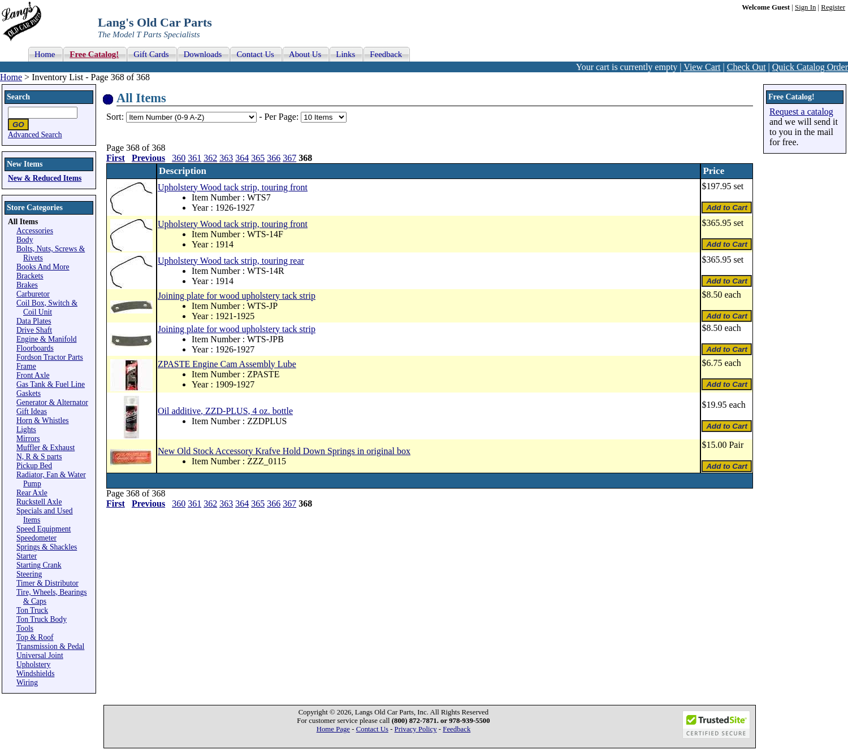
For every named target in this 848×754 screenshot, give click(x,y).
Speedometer (36, 538)
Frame (26, 366)
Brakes (27, 285)
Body (24, 240)
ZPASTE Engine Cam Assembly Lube (227, 364)
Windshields (35, 673)
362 (210, 158)
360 (178, 158)
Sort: (115, 116)
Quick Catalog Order (810, 67)
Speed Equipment (43, 529)
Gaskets (28, 393)
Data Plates (33, 321)
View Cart (701, 67)
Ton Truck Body (41, 619)
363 (226, 158)
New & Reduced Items (44, 178)
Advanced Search (35, 134)
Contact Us (372, 729)
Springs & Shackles (46, 547)
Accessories (34, 230)
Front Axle (33, 375)
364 (242, 158)
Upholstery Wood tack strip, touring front (233, 187)
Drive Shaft (34, 330)
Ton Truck (32, 610)
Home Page (333, 729)
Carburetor (33, 294)
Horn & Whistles (42, 420)
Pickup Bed (34, 465)
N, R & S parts (39, 456)
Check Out (746, 67)
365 (258, 158)
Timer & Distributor (47, 583)
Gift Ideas (31, 411)
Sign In (805, 7)
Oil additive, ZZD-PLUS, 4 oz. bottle (225, 411)
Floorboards (35, 348)
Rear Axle (31, 493)
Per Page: (282, 116)
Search (18, 97)
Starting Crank (39, 565)
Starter (26, 556)
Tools (24, 628)
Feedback (456, 729)
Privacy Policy (416, 729)
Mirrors (28, 438)
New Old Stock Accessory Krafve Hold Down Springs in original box (284, 451)
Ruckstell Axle (39, 502)
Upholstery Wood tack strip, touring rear (231, 260)
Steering (29, 574)
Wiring (27, 682)
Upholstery (33, 664)
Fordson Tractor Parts (49, 357)
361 (194, 158)
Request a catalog (801, 111)
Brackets (30, 276)
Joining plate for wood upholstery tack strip (236, 295)
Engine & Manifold (46, 339)
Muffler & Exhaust (45, 447)
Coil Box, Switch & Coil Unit (46, 307)
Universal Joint (39, 655)
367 (289, 158)
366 (273, 158)
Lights (26, 429)
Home (11, 77)
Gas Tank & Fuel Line (50, 384)
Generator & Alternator (52, 402)
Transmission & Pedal (50, 646)
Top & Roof (35, 637)
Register (833, 7)
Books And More (43, 267)
